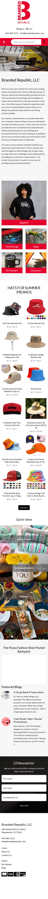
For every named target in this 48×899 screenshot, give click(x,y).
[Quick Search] (26, 42)
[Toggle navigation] (4, 42)
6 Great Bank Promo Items (29, 692)
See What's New (24, 62)
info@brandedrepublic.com (32, 33)
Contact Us (7, 855)
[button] (3, 58)
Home (4, 848)
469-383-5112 (11, 33)
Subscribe (24, 805)
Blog (4, 868)
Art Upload (6, 864)
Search (4, 860)
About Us (6, 851)
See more (24, 507)
